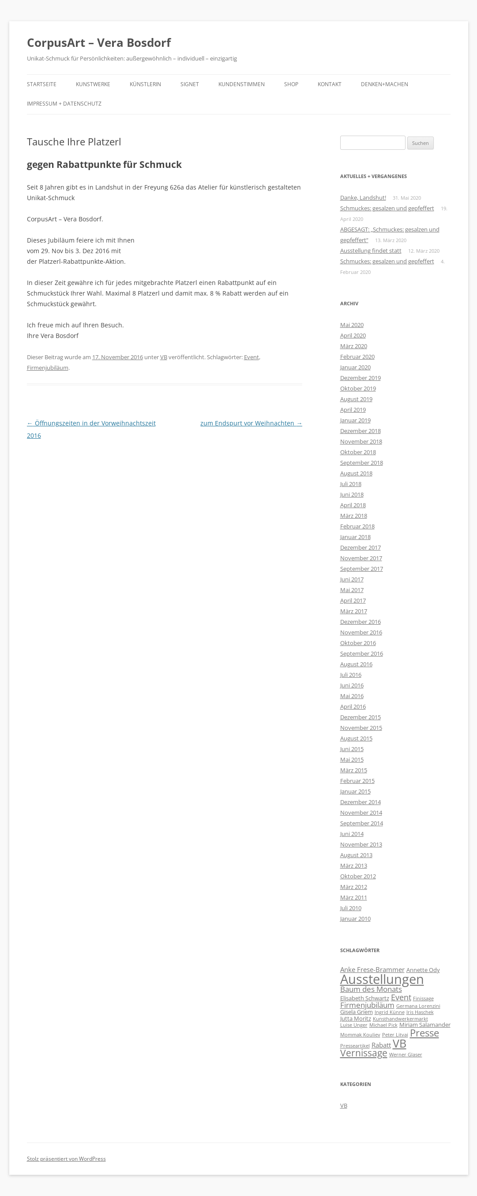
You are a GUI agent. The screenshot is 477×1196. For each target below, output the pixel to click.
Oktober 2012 (358, 876)
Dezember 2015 (360, 717)
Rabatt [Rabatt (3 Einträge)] (381, 1044)
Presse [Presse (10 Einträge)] (424, 1032)
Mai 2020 (352, 325)
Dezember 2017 (360, 547)
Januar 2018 (355, 537)
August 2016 (356, 664)
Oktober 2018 (358, 452)
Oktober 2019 (358, 388)
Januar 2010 (355, 919)
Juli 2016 (350, 675)
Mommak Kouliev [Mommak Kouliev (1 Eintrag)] (360, 1035)
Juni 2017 (352, 579)
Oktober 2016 (358, 643)
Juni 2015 (352, 749)
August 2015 (356, 738)
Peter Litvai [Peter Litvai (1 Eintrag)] (395, 1035)
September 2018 (361, 463)
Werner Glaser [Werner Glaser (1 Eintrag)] (405, 1055)
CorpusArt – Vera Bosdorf (99, 42)
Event (251, 357)
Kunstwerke (93, 84)
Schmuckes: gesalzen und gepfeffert (387, 208)
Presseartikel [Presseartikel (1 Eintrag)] (355, 1046)
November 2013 (361, 844)
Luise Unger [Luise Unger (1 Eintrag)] (354, 1025)
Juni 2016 (352, 685)
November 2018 (361, 441)
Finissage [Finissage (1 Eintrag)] (423, 998)
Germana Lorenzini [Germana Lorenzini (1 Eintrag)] (418, 1006)
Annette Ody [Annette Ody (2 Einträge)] (423, 970)
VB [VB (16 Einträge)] (399, 1043)
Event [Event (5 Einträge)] (401, 997)
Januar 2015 (355, 791)
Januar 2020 (355, 367)
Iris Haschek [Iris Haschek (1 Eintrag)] (420, 1012)
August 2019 (356, 399)
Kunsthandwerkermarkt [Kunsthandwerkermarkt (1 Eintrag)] (400, 1019)
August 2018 (356, 473)
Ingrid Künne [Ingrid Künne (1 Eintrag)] (390, 1012)
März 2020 (353, 346)
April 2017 (353, 600)
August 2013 (356, 855)
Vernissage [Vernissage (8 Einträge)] (363, 1053)
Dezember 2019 (360, 378)
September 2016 (361, 653)
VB (163, 357)
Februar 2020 (357, 357)
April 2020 (353, 335)
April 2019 (353, 410)
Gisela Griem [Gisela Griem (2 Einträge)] (356, 1012)
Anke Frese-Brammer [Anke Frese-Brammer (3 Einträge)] (372, 969)
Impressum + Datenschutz (64, 103)
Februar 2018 (357, 526)
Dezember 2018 (360, 431)
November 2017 (361, 558)
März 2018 (353, 516)
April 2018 (353, 505)
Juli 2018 (350, 484)
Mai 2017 (352, 590)
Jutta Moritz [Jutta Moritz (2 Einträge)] (355, 1018)
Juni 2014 (352, 834)
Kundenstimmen (241, 84)
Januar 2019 (355, 420)
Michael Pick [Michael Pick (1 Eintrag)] (383, 1025)
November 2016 (361, 632)
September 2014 (361, 823)
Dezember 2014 (360, 802)
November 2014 (361, 812)
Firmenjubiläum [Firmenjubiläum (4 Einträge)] (367, 1005)
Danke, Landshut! (363, 197)
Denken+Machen (384, 84)
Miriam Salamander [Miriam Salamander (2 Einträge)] (425, 1025)
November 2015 (361, 728)
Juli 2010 (350, 908)
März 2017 (353, 611)
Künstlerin (145, 84)
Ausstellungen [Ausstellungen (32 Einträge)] (382, 979)
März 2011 (353, 897)
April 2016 (353, 706)
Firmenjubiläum (47, 368)
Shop (291, 84)
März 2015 (353, 770)
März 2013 (353, 865)
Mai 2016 (352, 696)
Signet (189, 84)
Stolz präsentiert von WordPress (66, 1158)
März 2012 (353, 887)
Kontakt (330, 84)
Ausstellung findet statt (371, 250)
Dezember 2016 (360, 622)
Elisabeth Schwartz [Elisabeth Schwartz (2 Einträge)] (364, 998)
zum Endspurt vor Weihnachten (251, 423)
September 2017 (361, 569)
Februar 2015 (357, 781)
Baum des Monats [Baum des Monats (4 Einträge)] (371, 989)
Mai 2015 (352, 759)
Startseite (41, 84)
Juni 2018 (352, 494)
